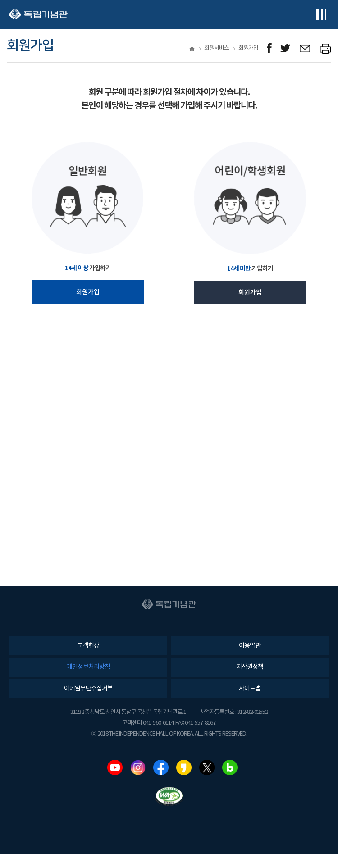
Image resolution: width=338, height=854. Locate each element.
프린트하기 (325, 48)
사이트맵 (249, 688)
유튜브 (115, 767)
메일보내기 (305, 48)
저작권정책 (249, 667)
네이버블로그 (230, 767)
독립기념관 (38, 14)
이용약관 (249, 646)
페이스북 (161, 767)
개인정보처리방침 (88, 667)
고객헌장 (88, 646)
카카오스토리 (184, 767)
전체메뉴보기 (321, 15)
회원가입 (88, 292)
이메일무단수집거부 (88, 688)
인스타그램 (138, 767)
